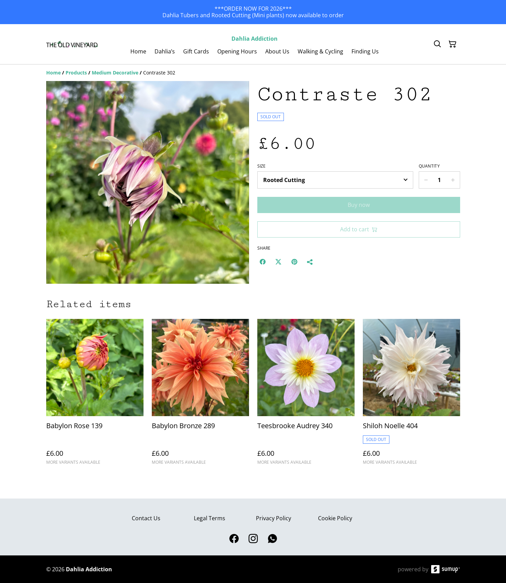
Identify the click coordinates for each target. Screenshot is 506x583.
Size (261, 166)
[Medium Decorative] (115, 72)
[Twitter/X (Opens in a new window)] (278, 262)
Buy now (359, 205)
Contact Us (146, 518)
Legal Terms (209, 518)
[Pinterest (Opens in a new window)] (294, 262)
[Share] (310, 262)
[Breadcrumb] (253, 72)
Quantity (429, 166)
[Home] (53, 72)
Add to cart (358, 229)
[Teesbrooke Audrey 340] (306, 395)
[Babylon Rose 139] (94, 395)
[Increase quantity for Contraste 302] (453, 180)
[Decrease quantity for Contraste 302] (426, 180)
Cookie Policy (335, 518)
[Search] (437, 44)
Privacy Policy (273, 518)
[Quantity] (439, 180)
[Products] (76, 72)
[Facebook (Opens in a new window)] (262, 262)
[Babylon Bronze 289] (200, 395)
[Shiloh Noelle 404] (411, 395)
